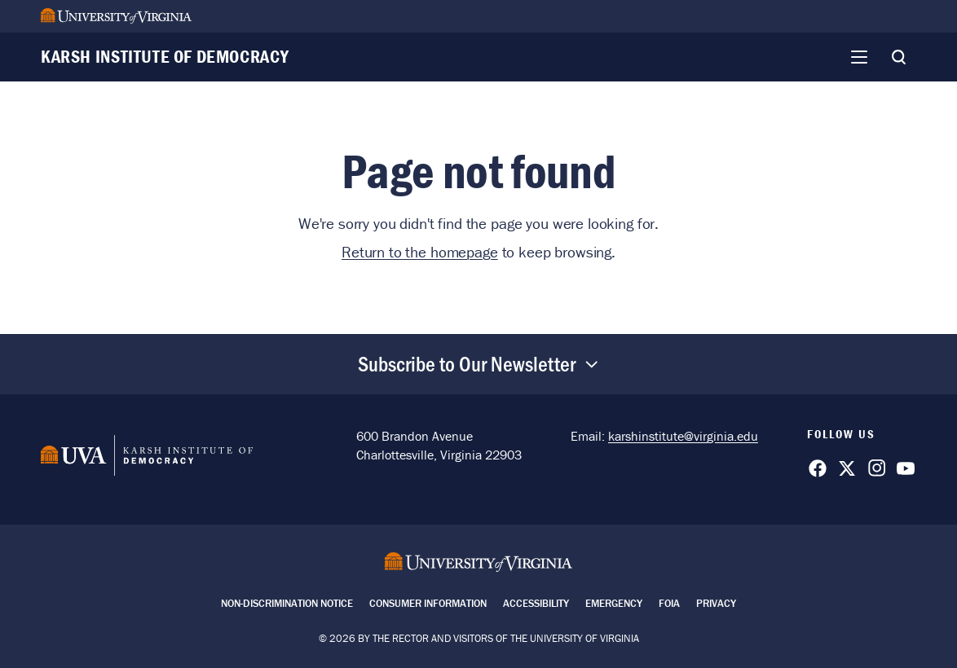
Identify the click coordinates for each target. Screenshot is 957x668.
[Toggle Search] (898, 57)
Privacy (716, 603)
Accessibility (536, 603)
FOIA (669, 603)
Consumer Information (428, 603)
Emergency (613, 603)
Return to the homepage (420, 251)
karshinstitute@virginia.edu (683, 436)
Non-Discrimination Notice (287, 603)
